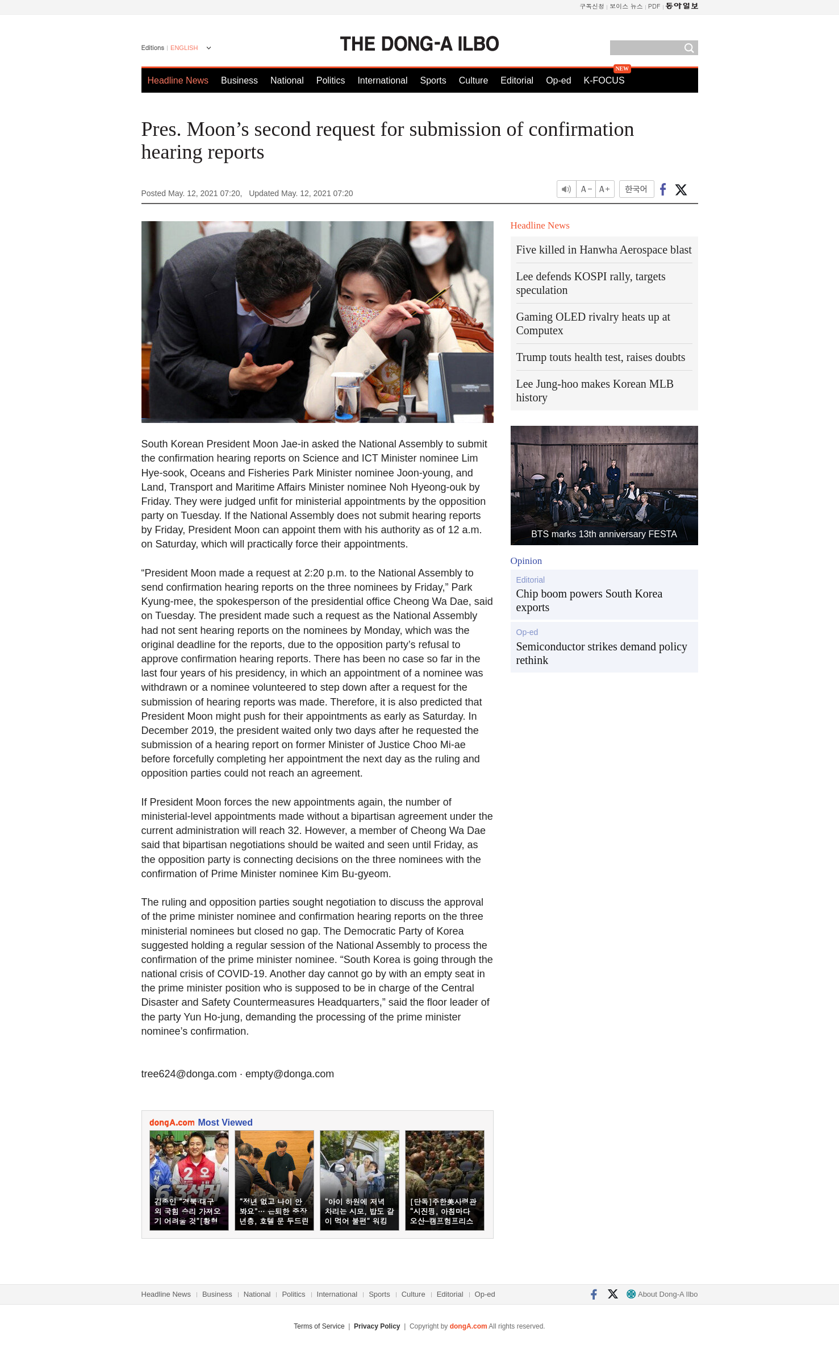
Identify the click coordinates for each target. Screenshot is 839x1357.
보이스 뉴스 (626, 6)
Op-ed (558, 80)
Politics (330, 80)
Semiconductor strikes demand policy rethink (602, 653)
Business (239, 80)
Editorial (516, 80)
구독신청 (591, 6)
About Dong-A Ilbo (662, 1294)
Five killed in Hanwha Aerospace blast (604, 249)
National (287, 80)
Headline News (178, 80)
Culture (474, 80)
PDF (654, 6)
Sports (433, 80)
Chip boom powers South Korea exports (589, 600)
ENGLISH (184, 47)
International (382, 80)
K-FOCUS (604, 80)
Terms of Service (319, 1326)
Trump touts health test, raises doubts (601, 357)
